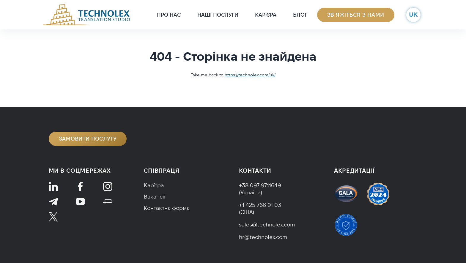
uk (413, 14)
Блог (300, 15)
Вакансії (155, 196)
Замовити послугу (88, 139)
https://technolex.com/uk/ (250, 75)
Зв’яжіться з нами (355, 15)
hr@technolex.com (263, 237)
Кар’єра (265, 15)
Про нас (169, 15)
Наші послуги (217, 15)
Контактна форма (167, 208)
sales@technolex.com (267, 224)
